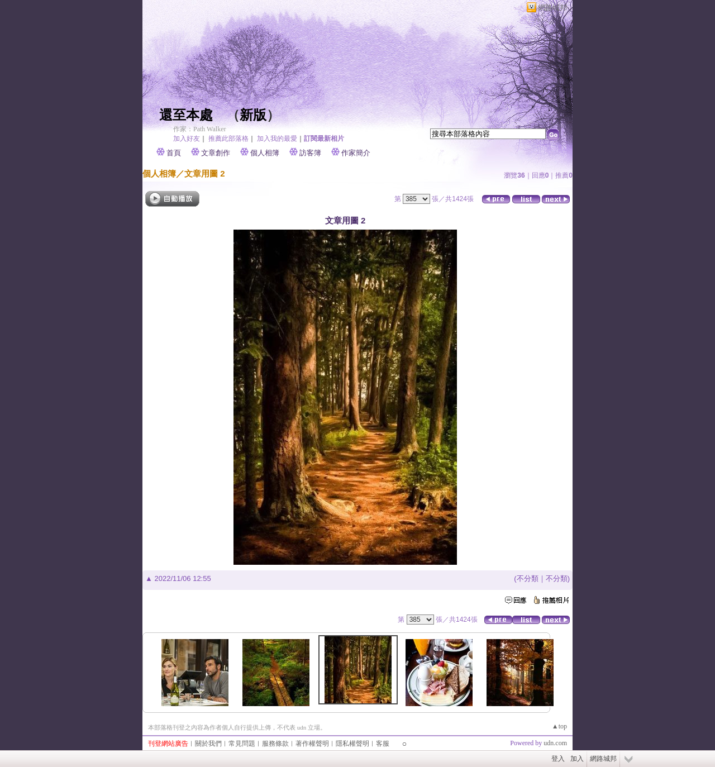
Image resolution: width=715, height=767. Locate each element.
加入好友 (186, 138)
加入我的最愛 (277, 138)
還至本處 (186, 115)
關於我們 (208, 743)
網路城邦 (552, 7)
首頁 (173, 153)
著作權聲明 (312, 743)
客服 (382, 743)
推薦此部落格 (228, 138)
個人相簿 (264, 153)
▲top (559, 726)
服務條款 (275, 743)
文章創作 (215, 153)
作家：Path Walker (199, 129)
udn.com (555, 743)
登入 (558, 759)
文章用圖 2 (204, 173)
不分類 (527, 578)
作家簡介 (355, 153)
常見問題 (241, 743)
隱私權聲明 (352, 743)
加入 (577, 759)
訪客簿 (310, 153)
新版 (253, 115)
